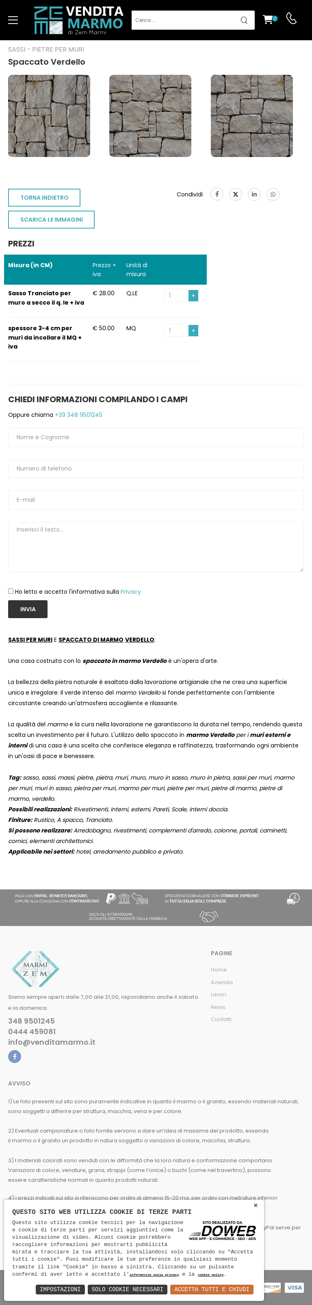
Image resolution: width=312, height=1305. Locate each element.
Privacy (131, 592)
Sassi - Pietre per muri (46, 49)
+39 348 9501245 (77, 415)
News (218, 1007)
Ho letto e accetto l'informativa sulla (78, 592)
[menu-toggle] (13, 20)
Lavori (218, 994)
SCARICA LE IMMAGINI (51, 220)
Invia (28, 609)
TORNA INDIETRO (44, 198)
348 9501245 (31, 1021)
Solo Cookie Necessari (127, 1289)
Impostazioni (60, 1289)
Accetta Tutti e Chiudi (211, 1289)
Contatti (221, 1019)
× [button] (256, 1205)
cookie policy (210, 1275)
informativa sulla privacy (154, 1275)
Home (219, 970)
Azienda (222, 982)
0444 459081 (32, 1031)
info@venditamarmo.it (51, 1042)
